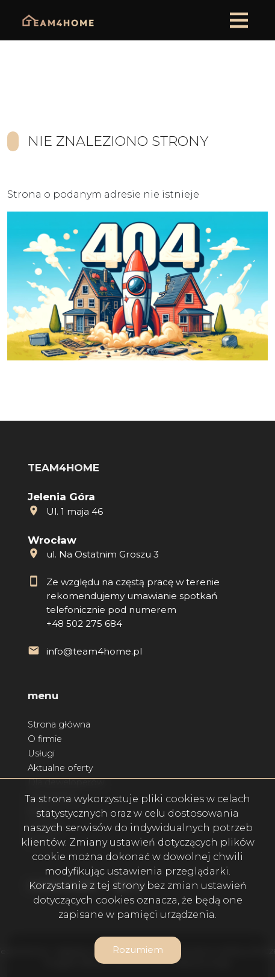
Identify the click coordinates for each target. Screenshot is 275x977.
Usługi (41, 753)
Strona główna (59, 724)
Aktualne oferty (60, 767)
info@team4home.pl (94, 651)
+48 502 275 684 (84, 623)
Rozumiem (138, 949)
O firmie (45, 739)
